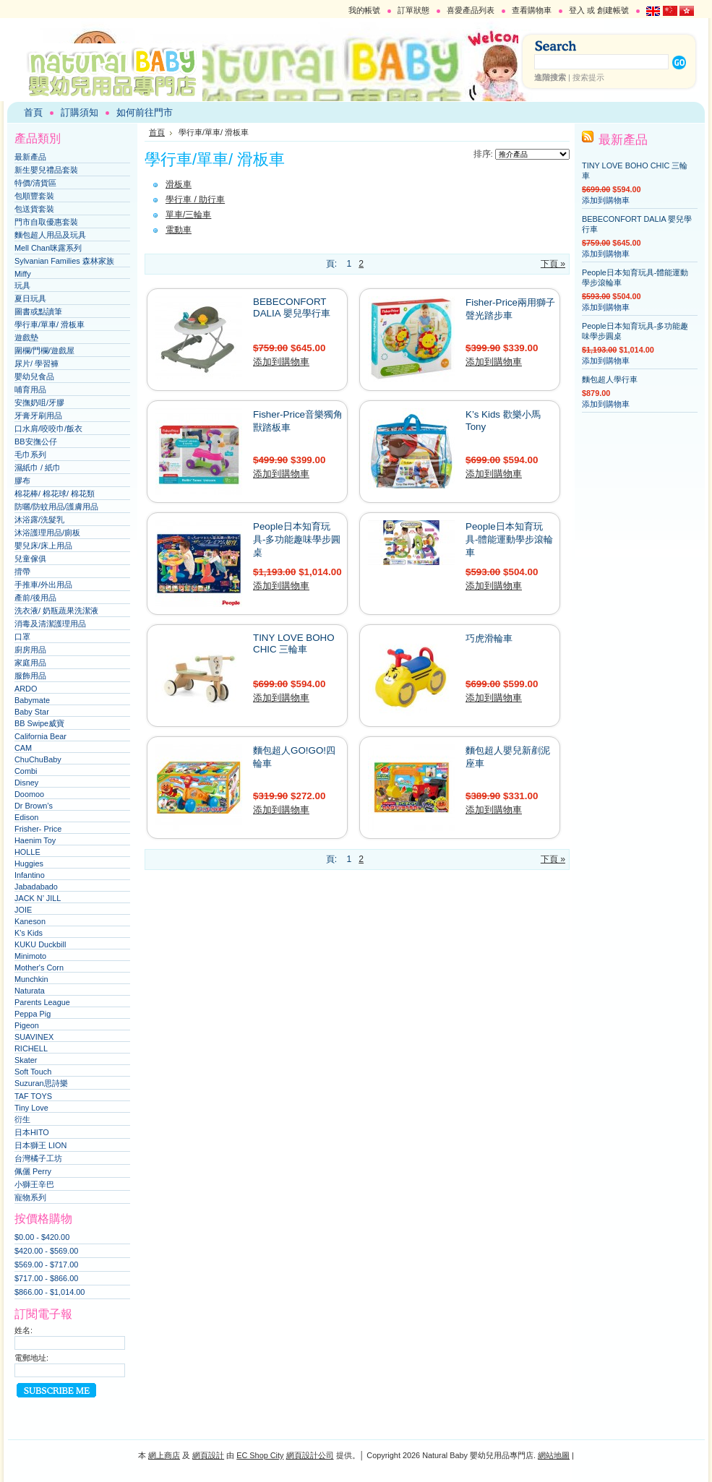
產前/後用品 (35, 597)
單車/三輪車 (188, 215)
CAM (23, 748)
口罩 (22, 636)
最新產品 (30, 156)
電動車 (179, 230)
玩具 (22, 285)
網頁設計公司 (310, 1455)
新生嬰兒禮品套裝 (46, 169)
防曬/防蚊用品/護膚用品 (56, 506)
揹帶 (22, 571)
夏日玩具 (30, 298)
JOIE (23, 909)
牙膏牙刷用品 (38, 415)
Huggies (28, 863)
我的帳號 (364, 10)
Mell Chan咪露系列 (48, 248)
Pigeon (26, 1025)
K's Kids (28, 933)
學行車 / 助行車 (195, 199)
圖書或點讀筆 (38, 311)
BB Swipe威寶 (39, 723)
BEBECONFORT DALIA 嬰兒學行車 (291, 307)
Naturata (29, 990)
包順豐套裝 (34, 195)
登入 (577, 10)
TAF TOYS (33, 1096)
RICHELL (31, 1048)
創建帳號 (613, 10)
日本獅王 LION (40, 1145)
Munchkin (31, 979)
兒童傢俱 (30, 558)
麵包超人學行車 (610, 379)
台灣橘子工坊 (38, 1158)
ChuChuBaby (37, 759)
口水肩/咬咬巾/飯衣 (48, 428)
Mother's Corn (39, 967)
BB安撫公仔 (35, 441)
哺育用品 (30, 389)
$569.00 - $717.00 (46, 1264)
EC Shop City (259, 1455)
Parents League (42, 1002)
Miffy (22, 274)
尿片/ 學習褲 (36, 363)
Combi (25, 771)
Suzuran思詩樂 (41, 1083)
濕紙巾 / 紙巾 (37, 467)
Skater (25, 1060)
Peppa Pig (32, 1013)
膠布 (22, 480)
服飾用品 (30, 675)
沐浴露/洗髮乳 (39, 519)
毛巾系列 (30, 454)
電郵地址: (31, 1357)
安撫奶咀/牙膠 (39, 402)
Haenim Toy (35, 840)
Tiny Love (31, 1107)
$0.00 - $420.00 (41, 1237)
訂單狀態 (413, 10)
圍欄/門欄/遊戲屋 (44, 350)
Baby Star (31, 711)
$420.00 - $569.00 (46, 1250)
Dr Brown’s (33, 805)
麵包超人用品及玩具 (50, 235)
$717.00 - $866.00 (46, 1278)
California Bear (40, 736)
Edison (26, 817)
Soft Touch (32, 1071)
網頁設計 (208, 1455)
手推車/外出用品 (43, 584)
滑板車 (179, 184)
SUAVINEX (33, 1037)
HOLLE (27, 852)
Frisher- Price (37, 828)
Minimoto (30, 956)
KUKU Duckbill (40, 944)
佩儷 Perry (32, 1171)
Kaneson (30, 921)
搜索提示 (588, 77)
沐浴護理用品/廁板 (47, 532)
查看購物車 (532, 10)
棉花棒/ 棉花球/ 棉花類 (54, 493)
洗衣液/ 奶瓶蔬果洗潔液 (56, 610)
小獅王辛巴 (34, 1184)
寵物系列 (30, 1197)
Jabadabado (36, 886)
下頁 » (553, 264)
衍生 (22, 1119)
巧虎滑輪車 (489, 638)
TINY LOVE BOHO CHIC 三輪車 (294, 643)
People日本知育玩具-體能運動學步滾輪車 (509, 539)
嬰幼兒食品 (34, 376)
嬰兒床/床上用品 (43, 545)
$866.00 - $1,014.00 (49, 1292)
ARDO (25, 688)
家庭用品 (30, 662)
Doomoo (29, 794)
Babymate (32, 700)
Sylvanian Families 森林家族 (64, 261)
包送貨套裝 (34, 208)
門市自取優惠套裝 (46, 221)
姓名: (23, 1330)
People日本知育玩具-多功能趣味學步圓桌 (296, 539)
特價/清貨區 (35, 182)
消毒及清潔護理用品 (50, 623)
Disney (26, 782)
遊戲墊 (26, 337)
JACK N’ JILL (37, 898)
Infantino (29, 875)
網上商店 (164, 1455)
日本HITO (31, 1132)
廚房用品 (30, 649)
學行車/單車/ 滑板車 (49, 324)
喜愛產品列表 (470, 10)
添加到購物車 (281, 361)
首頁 (157, 132)
